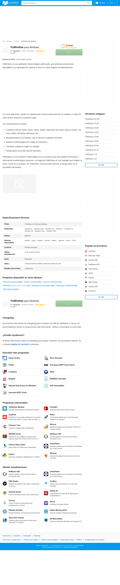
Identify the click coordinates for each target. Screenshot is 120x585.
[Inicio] (3, 41)
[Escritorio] (16, 41)
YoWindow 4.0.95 (91, 132)
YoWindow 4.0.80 (91, 145)
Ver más (101, 165)
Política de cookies (31, 540)
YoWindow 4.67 (91, 159)
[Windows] (9, 41)
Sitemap (37, 536)
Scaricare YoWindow (51, 282)
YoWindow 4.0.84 (91, 141)
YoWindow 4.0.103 (92, 119)
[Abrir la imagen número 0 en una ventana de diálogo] (19, 183)
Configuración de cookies (94, 540)
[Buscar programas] (88, 3)
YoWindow (24, 47)
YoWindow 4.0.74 (91, 150)
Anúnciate (27, 536)
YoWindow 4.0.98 (91, 128)
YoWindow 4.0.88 (91, 137)
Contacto (16, 536)
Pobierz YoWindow (31, 282)
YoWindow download (11, 282)
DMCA (79, 540)
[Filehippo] (11, 3)
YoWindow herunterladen (41, 286)
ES (113, 3)
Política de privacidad (49, 540)
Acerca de (6, 536)
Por (15, 51)
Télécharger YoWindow (64, 286)
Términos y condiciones (12, 540)
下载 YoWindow (9, 289)
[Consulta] (56, 3)
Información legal (67, 540)
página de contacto (20, 344)
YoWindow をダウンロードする (15, 286)
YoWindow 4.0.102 (92, 123)
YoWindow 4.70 (91, 154)
